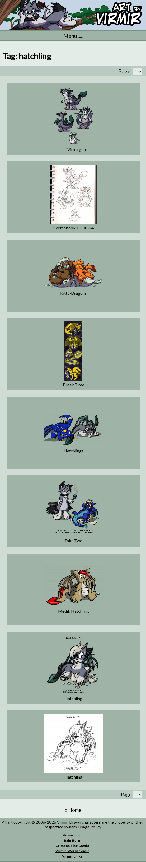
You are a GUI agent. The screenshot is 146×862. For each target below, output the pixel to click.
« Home (73, 810)
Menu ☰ (73, 35)
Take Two (73, 540)
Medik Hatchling (73, 610)
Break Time (73, 384)
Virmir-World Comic (72, 851)
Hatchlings (73, 450)
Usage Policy (89, 826)
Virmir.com (72, 835)
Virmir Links (72, 856)
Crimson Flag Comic (72, 846)
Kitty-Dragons (73, 293)
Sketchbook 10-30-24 (73, 227)
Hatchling (73, 698)
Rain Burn (72, 840)
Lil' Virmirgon (73, 149)
